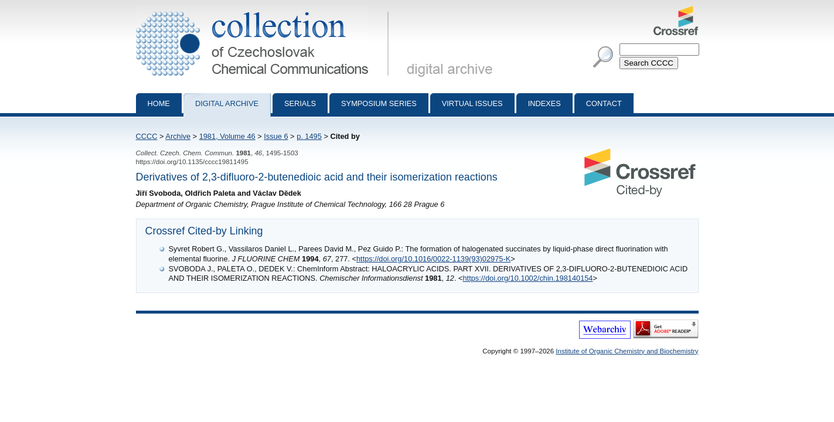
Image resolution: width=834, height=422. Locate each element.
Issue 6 (276, 136)
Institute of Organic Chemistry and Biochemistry (627, 351)
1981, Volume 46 (227, 136)
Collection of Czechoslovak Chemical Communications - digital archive (264, 10)
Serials (300, 103)
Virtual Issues (472, 103)
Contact (604, 103)
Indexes (544, 103)
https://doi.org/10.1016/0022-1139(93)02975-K (433, 258)
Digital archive (226, 103)
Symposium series (379, 103)
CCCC (147, 136)
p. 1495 (309, 136)
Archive (177, 136)
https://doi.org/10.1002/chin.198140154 (528, 278)
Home (159, 103)
